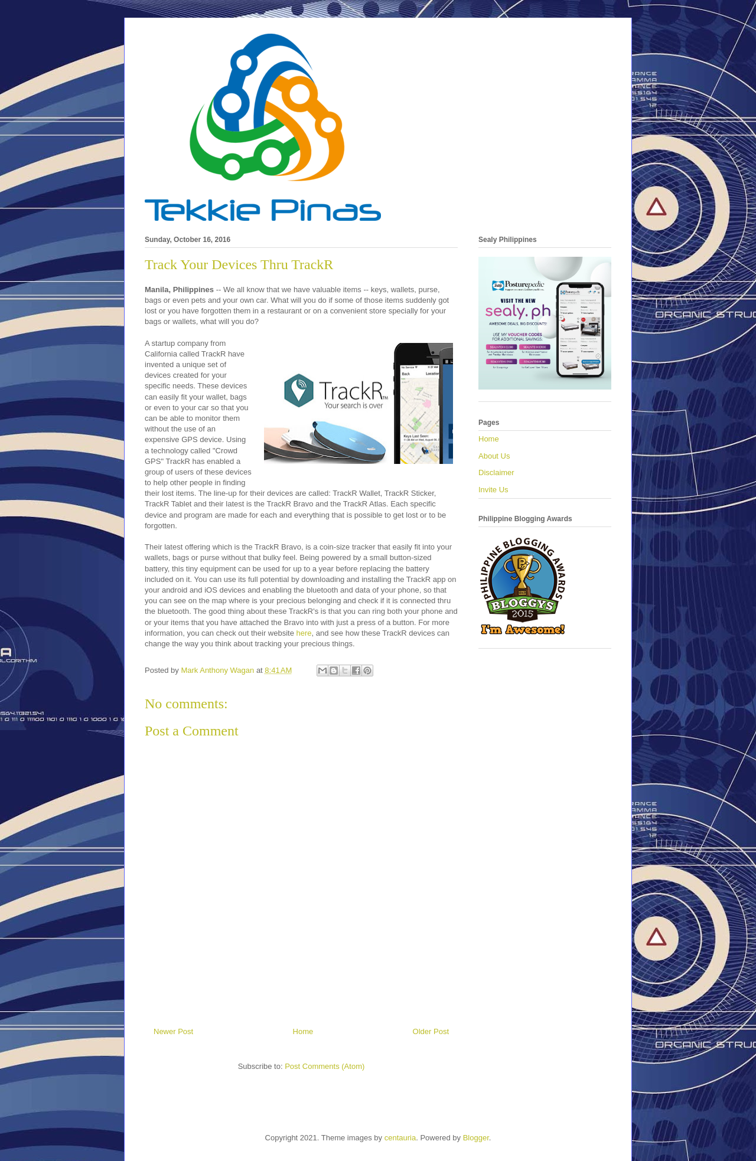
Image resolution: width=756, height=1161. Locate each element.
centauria (400, 1137)
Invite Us (493, 489)
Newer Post (173, 1031)
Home (303, 1031)
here (304, 633)
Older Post (431, 1031)
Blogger (476, 1137)
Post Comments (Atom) (324, 1066)
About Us (494, 456)
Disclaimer (496, 472)
